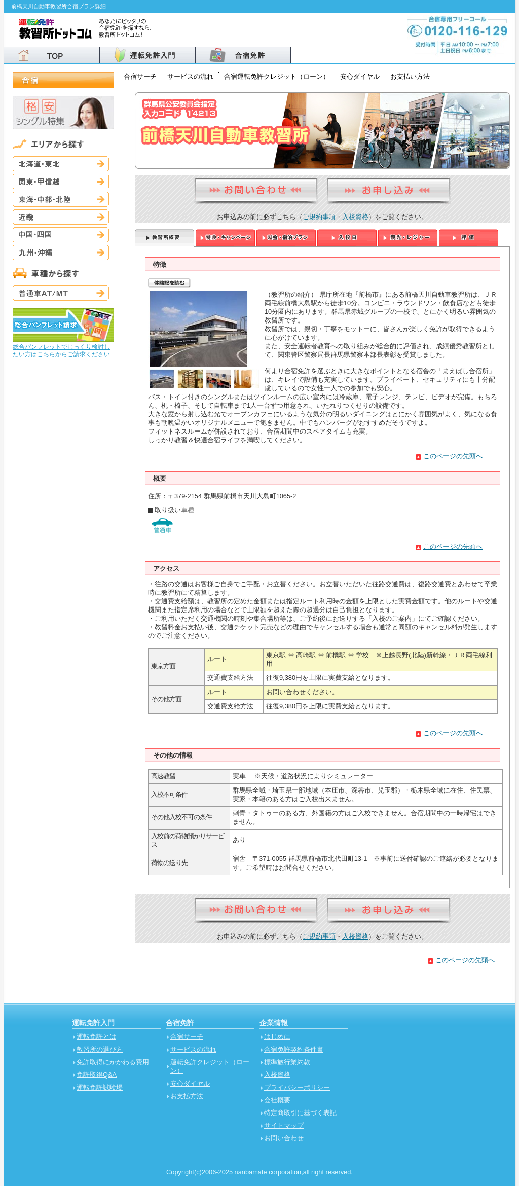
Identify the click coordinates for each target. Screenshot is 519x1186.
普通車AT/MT (61, 293)
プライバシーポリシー (297, 1087)
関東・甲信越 (61, 181)
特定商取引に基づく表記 (300, 1113)
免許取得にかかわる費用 (113, 1062)
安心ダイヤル (360, 76)
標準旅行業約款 (287, 1062)
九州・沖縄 (61, 252)
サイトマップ (284, 1125)
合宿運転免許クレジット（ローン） (276, 76)
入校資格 (355, 217)
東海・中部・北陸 (61, 199)
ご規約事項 (319, 217)
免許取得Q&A (97, 1075)
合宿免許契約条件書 (293, 1049)
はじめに (277, 1036)
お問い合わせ (284, 1138)
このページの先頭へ (453, 456)
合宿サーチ (140, 76)
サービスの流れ (190, 76)
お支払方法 (186, 1096)
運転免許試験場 (100, 1087)
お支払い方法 (410, 76)
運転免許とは (96, 1036)
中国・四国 (61, 234)
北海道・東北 (61, 163)
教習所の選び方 (100, 1049)
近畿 (61, 217)
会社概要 (277, 1100)
